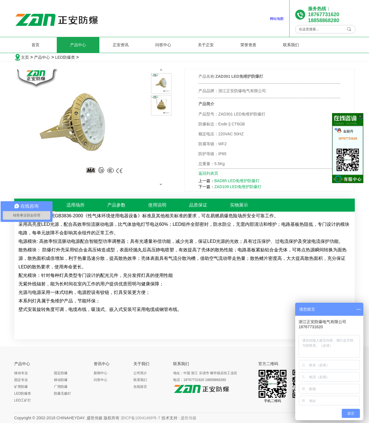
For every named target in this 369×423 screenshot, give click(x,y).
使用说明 (157, 205)
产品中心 (78, 45)
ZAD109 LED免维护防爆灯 (237, 186)
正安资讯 (121, 45)
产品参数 (116, 205)
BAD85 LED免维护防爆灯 (236, 180)
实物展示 (239, 205)
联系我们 (291, 45)
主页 (25, 57)
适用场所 (75, 205)
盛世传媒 (188, 418)
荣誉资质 (248, 45)
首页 (35, 45)
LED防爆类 (65, 57)
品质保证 (198, 205)
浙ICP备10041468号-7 (140, 418)
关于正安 (206, 45)
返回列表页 (208, 173)
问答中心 (163, 45)
